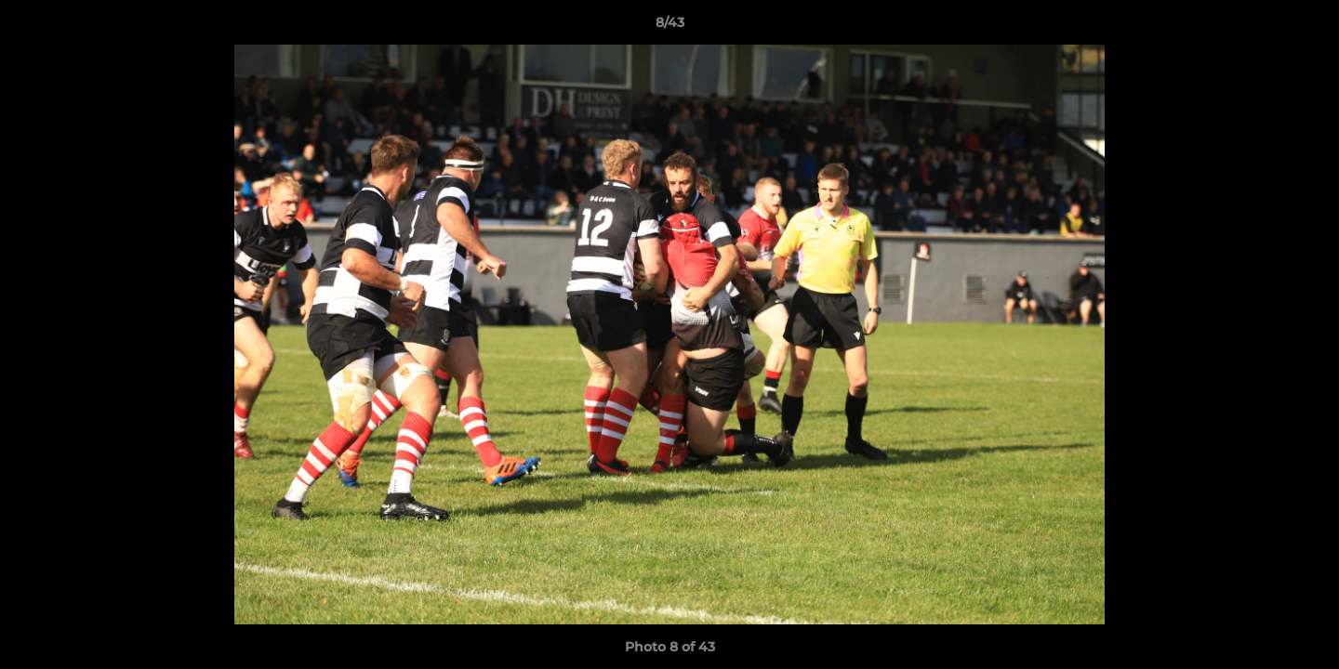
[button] (1305, 27)
